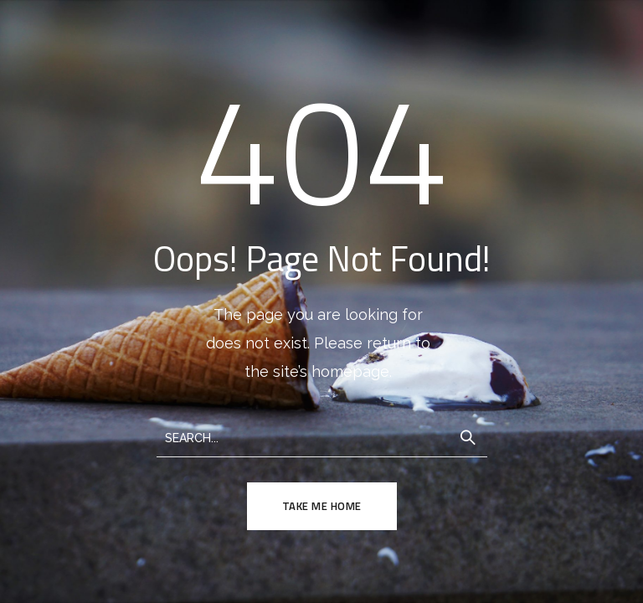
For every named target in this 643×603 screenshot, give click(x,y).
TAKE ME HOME (322, 505)
